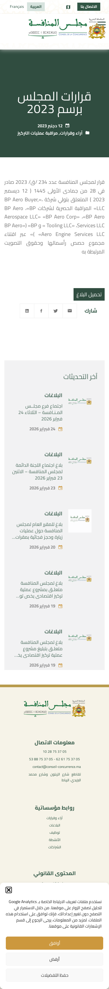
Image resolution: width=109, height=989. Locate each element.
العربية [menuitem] (36, 6)
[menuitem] (36, 6)
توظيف (54, 832)
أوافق (54, 943)
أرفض (54, 959)
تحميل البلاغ (89, 294)
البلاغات (53, 412)
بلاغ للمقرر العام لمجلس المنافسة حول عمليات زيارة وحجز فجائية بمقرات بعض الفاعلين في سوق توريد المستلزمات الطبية (38, 553)
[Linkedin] (27, 311)
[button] (9, 890)
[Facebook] (41, 311)
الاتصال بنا (89, 6)
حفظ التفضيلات (54, 975)
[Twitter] (55, 311)
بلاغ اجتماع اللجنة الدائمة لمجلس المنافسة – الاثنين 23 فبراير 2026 (37, 488)
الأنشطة (54, 839)
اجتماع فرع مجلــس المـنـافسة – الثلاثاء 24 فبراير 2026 (40, 429)
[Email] (69, 311)
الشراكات (54, 847)
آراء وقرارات (71, 133)
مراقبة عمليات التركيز (37, 133)
